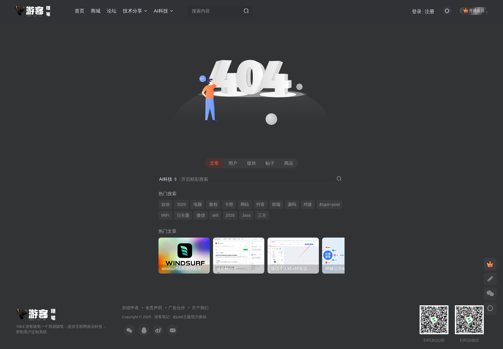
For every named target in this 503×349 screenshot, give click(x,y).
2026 (230, 215)
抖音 (260, 204)
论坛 (111, 10)
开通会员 (474, 10)
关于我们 (200, 307)
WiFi (165, 215)
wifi (215, 215)
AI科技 (163, 10)
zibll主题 (184, 317)
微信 (201, 215)
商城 (95, 10)
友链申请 (130, 307)
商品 (288, 163)
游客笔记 (162, 317)
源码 (292, 204)
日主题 (183, 215)
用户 (232, 163)
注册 (429, 11)
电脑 (197, 204)
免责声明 (153, 307)
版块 (251, 163)
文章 (214, 163)
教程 (213, 204)
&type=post (330, 204)
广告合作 (176, 307)
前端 (276, 204)
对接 (307, 204)
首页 (79, 10)
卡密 (229, 204)
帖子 (270, 163)
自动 (165, 204)
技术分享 (135, 10)
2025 (181, 204)
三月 (262, 215)
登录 (417, 11)
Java (246, 215)
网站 (245, 204)
